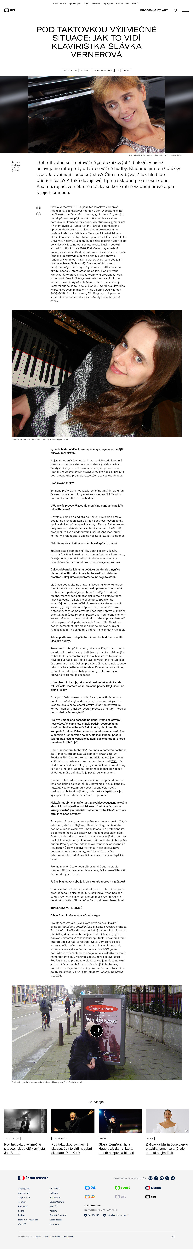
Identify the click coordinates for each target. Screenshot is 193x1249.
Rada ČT (54, 1206)
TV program (108, 3)
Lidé (117, 70)
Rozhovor (85, 70)
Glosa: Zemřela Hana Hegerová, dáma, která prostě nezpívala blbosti (116, 1148)
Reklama (54, 1192)
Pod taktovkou (70, 70)
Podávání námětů (58, 1215)
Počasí (21, 1210)
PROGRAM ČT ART (154, 10)
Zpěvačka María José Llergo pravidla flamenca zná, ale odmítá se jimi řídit (167, 1148)
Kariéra (53, 1210)
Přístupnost (68, 1236)
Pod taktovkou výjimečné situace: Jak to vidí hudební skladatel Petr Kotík (71, 1148)
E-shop (21, 1215)
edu (127, 3)
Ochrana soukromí (52, 1236)
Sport (86, 3)
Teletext (22, 1201)
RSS (173, 1236)
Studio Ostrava (57, 1201)
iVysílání (96, 3)
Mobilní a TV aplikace (28, 1219)
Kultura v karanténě (102, 70)
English (38, 1236)
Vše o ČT (136, 3)
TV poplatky (24, 1197)
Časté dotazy (56, 1219)
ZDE (113, 761)
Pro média (55, 1188)
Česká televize (59, 3)
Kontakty (54, 1224)
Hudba (126, 70)
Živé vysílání (24, 1192)
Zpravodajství (75, 3)
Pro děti (119, 3)
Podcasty (22, 1206)
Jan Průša (16, 165)
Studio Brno (55, 1197)
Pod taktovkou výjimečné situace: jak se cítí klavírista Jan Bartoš (24, 1148)
